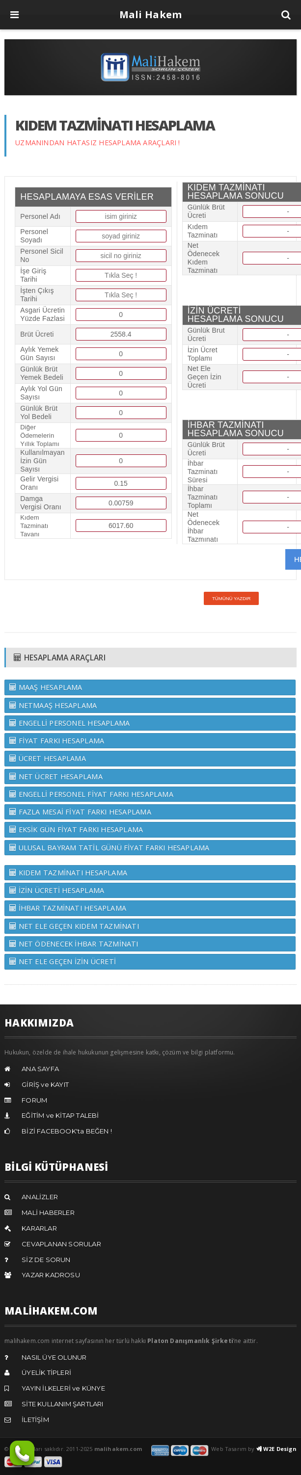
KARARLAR (39, 1228)
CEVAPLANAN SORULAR (61, 1244)
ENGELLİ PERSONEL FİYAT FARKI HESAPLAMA (91, 794)
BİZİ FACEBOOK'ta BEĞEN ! (67, 1131)
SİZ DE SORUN (46, 1260)
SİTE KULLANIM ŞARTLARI (62, 1404)
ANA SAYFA (40, 1069)
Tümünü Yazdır (231, 598)
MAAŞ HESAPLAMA (45, 687)
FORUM (34, 1100)
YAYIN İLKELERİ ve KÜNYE (63, 1388)
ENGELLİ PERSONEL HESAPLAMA (69, 723)
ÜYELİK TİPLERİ (46, 1372)
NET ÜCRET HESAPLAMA (56, 776)
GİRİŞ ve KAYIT (45, 1084)
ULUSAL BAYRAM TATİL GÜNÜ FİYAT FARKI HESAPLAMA (109, 847)
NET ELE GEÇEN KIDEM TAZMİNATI (74, 926)
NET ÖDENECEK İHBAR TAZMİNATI (73, 943)
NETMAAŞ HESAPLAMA (53, 705)
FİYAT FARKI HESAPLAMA (56, 740)
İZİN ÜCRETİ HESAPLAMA (56, 890)
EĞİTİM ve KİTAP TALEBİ (60, 1115)
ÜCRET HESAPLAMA (47, 758)
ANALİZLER (40, 1197)
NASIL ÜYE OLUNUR (54, 1357)
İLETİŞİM (35, 1419)
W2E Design (276, 1448)
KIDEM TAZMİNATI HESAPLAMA (68, 872)
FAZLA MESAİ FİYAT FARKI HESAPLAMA (80, 812)
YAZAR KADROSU (51, 1275)
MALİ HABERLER (48, 1212)
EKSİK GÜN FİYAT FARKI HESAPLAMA (76, 829)
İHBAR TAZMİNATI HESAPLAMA (67, 908)
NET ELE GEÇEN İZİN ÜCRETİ (62, 961)
